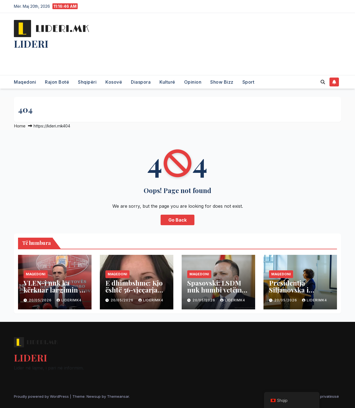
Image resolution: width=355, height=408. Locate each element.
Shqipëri (87, 82)
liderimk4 (69, 300)
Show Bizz (222, 82)
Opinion (193, 82)
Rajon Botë (57, 82)
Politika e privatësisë (321, 396)
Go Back (177, 220)
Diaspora (141, 82)
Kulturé (167, 82)
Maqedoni (25, 82)
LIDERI (31, 43)
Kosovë (113, 82)
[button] (323, 82)
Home (20, 126)
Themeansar (118, 396)
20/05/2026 (41, 300)
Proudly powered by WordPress (42, 396)
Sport (248, 82)
